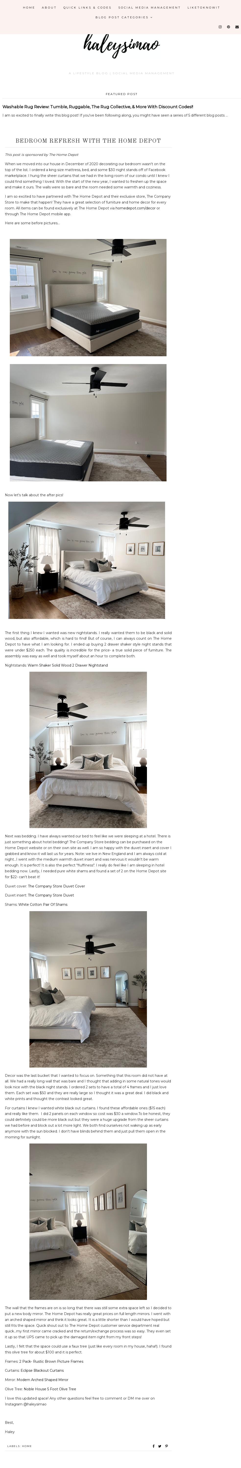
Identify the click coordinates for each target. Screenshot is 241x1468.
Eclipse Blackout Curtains (42, 1370)
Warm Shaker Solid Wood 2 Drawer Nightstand (68, 665)
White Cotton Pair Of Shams (42, 904)
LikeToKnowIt (204, 7)
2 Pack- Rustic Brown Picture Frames (51, 1361)
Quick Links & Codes (87, 7)
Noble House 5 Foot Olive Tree (50, 1389)
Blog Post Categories (124, 17)
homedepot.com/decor (136, 208)
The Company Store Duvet (51, 895)
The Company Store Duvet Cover (56, 886)
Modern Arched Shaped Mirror (42, 1380)
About (49, 7)
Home (29, 7)
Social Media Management (149, 7)
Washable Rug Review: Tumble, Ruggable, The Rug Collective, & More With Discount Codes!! (97, 106)
